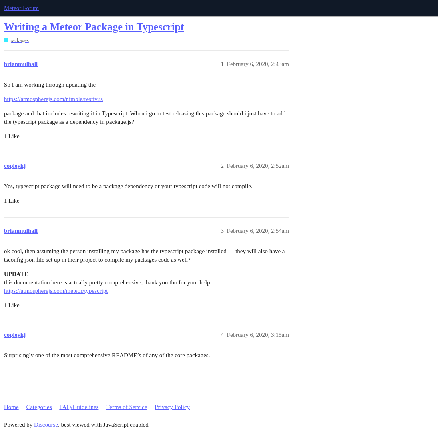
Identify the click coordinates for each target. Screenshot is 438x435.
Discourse (46, 424)
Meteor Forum (21, 8)
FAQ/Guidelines (78, 407)
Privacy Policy (172, 407)
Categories (39, 407)
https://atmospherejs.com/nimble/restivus (53, 99)
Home (11, 407)
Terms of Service (126, 407)
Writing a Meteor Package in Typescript (94, 27)
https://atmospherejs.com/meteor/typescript (56, 291)
